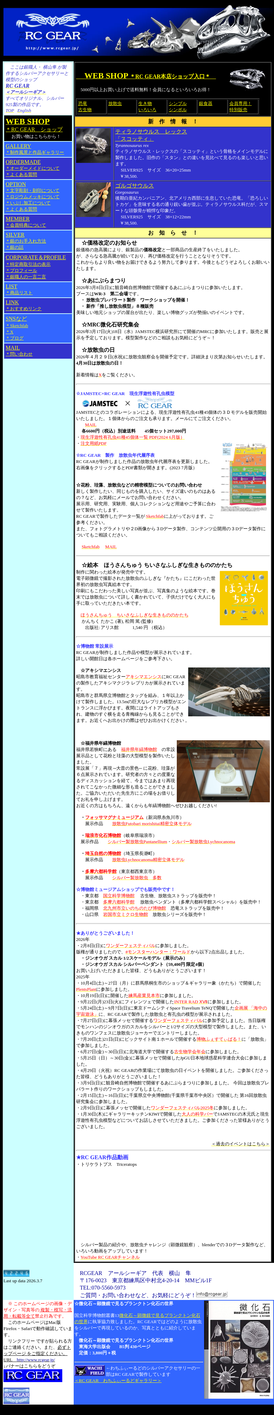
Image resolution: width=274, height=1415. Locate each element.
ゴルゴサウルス (134, 186)
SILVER (15, 235)
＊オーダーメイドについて (33, 168)
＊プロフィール (21, 270)
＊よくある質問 (21, 174)
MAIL (19, 351)
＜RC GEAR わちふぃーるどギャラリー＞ (118, 1380)
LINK (24, 305)
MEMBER (26, 222)
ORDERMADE (23, 162)
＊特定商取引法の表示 (28, 264)
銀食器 (205, 103)
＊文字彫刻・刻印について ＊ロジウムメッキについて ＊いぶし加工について (33, 197)
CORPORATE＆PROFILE (36, 257)
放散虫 (115, 103)
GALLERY (35, 149)
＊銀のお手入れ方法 (26, 241)
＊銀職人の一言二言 (26, 276)
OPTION (16, 184)
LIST (19, 289)
